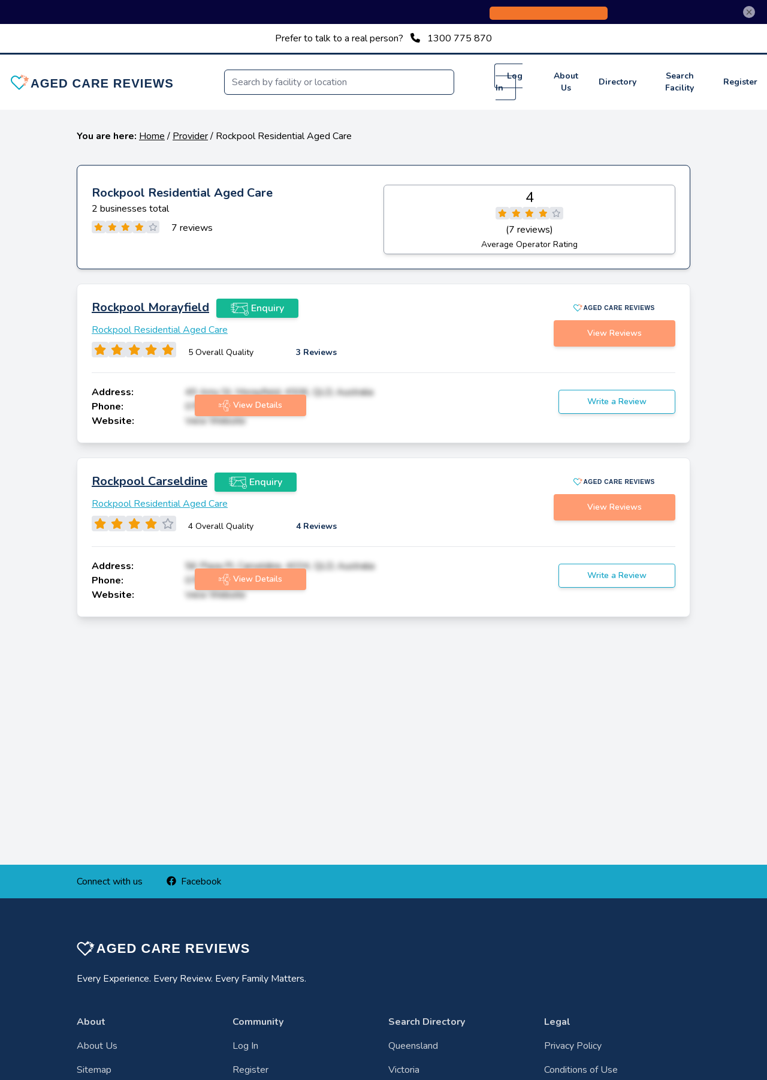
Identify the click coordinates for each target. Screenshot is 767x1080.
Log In (509, 82)
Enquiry (257, 308)
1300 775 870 (459, 38)
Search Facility (679, 82)
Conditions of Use (581, 1069)
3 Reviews (316, 352)
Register (740, 82)
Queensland (413, 1045)
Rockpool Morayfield (150, 307)
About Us (566, 82)
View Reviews (614, 333)
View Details (250, 405)
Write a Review (617, 401)
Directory (617, 82)
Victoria (403, 1069)
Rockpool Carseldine (149, 481)
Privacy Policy (573, 1045)
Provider (190, 136)
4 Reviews (316, 526)
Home (152, 136)
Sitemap (94, 1069)
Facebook (194, 881)
